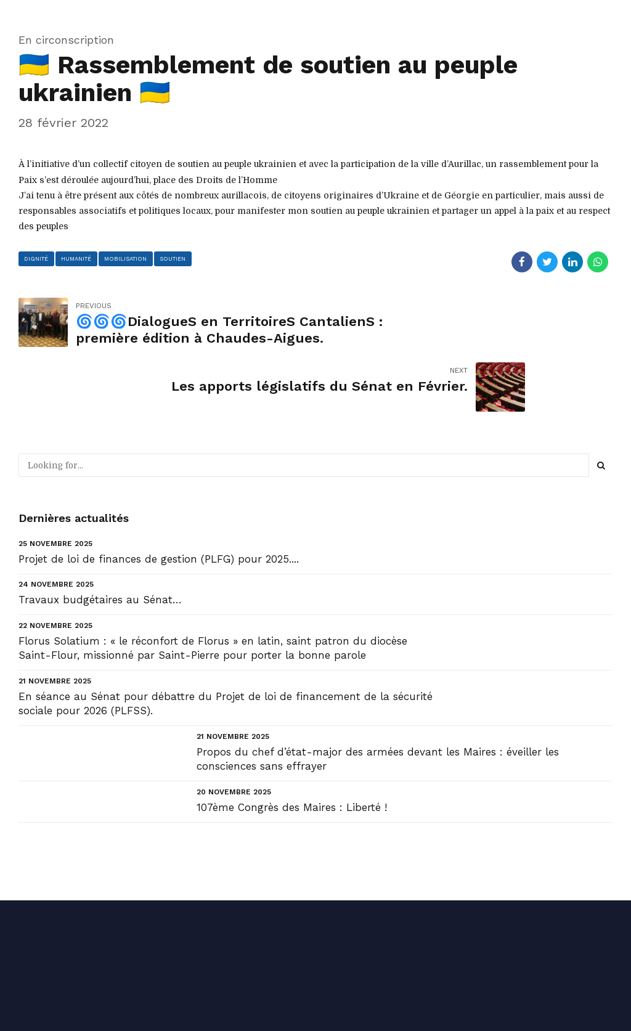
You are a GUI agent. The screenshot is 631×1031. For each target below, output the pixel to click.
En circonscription (66, 39)
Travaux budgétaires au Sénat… (100, 535)
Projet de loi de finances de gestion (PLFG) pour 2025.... (158, 495)
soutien (176, 258)
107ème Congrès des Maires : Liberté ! (292, 742)
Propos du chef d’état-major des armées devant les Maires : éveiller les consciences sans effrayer (378, 694)
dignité (37, 258)
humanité (77, 258)
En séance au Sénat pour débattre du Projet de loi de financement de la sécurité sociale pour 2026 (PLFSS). (225, 639)
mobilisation (128, 258)
